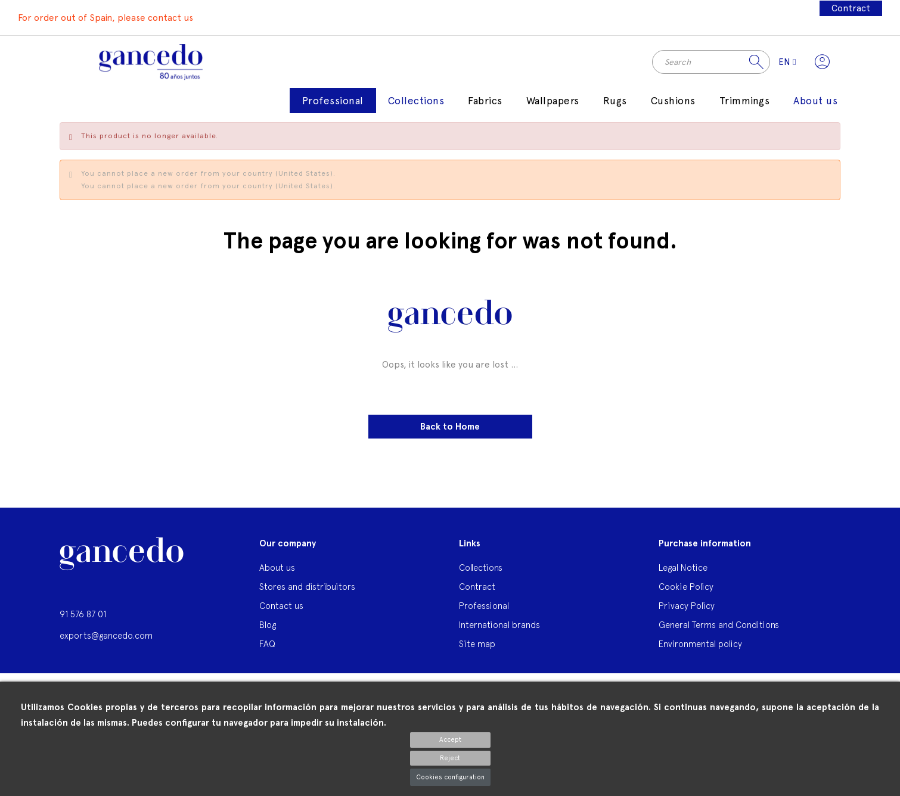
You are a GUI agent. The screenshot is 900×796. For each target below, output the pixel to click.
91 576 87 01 (83, 615)
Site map (477, 645)
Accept (450, 740)
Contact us (281, 607)
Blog (267, 626)
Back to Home (450, 427)
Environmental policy (700, 645)
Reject (450, 758)
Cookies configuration (450, 777)
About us (277, 569)
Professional (484, 607)
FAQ (267, 645)
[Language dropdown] (786, 63)
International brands (499, 626)
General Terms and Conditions (719, 626)
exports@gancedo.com (106, 637)
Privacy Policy (687, 607)
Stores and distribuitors (307, 588)
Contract (850, 8)
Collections (480, 569)
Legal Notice (683, 569)
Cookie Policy (686, 588)
